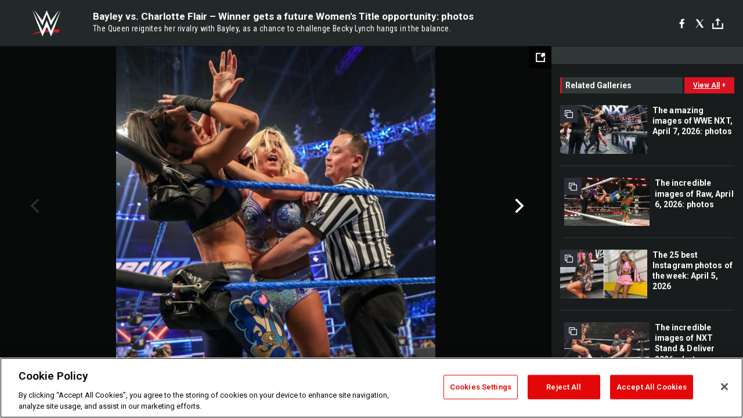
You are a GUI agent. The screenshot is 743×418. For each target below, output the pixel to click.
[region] (371, 388)
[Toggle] (718, 23)
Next (518, 206)
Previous (33, 206)
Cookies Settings (480, 387)
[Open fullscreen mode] (540, 57)
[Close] (724, 386)
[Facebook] (682, 23)
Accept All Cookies (651, 387)
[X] (700, 23)
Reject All (563, 387)
